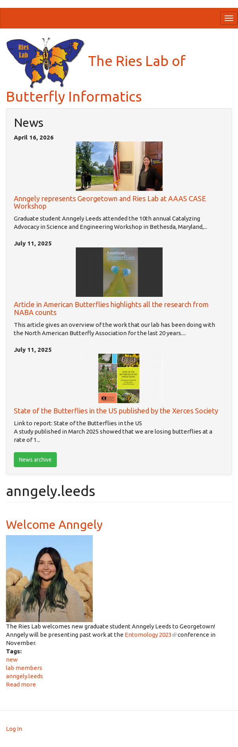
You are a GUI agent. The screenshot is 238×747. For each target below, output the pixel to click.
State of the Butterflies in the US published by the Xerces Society (116, 411)
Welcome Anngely (54, 524)
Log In (14, 728)
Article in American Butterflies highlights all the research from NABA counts (111, 308)
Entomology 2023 (150, 634)
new (12, 659)
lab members (24, 667)
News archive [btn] (35, 459)
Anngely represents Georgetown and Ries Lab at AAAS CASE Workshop (110, 202)
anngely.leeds (24, 676)
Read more (21, 684)
